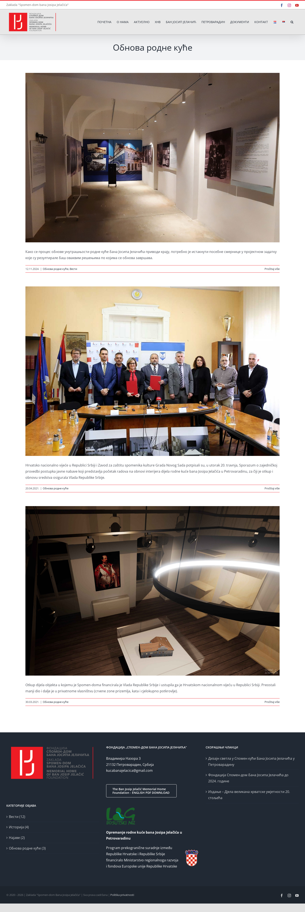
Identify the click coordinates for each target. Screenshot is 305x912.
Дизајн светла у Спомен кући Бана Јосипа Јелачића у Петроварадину (251, 761)
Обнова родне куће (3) (27, 848)
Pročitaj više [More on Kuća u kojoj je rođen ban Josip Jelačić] (272, 702)
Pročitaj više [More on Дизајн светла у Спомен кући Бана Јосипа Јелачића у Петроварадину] (272, 269)
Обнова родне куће (55, 269)
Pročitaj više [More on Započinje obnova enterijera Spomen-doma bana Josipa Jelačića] (272, 488)
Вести (73, 269)
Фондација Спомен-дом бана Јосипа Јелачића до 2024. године (248, 778)
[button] (292, 22)
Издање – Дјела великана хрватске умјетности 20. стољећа (249, 794)
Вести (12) (17, 816)
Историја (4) (19, 827)
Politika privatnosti (122, 895)
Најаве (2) (17, 837)
